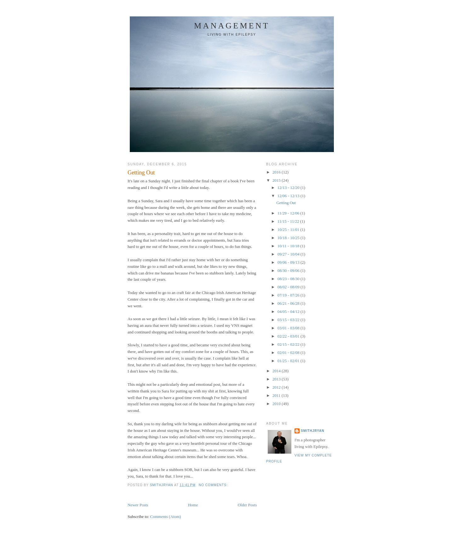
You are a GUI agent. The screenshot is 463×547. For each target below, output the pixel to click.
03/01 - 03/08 (288, 328)
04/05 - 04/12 (288, 311)
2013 (277, 379)
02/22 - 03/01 (288, 336)
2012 (277, 387)
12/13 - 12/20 (288, 187)
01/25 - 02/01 (288, 360)
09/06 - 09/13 (288, 262)
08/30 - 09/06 (288, 270)
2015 (277, 180)
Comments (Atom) (165, 516)
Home (193, 505)
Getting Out (141, 172)
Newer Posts (138, 505)
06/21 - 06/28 (288, 303)
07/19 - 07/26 (288, 295)
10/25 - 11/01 (288, 229)
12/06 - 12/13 (288, 195)
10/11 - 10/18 (288, 246)
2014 (277, 370)
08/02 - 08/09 (288, 287)
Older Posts (247, 505)
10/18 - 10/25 (288, 237)
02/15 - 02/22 (288, 344)
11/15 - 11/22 (288, 221)
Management (232, 25)
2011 (277, 395)
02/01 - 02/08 (288, 352)
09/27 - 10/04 (288, 254)
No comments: (214, 485)
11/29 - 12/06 (288, 213)
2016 (277, 172)
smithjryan (312, 430)
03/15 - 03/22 (288, 319)
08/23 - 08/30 (288, 278)
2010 (277, 403)
